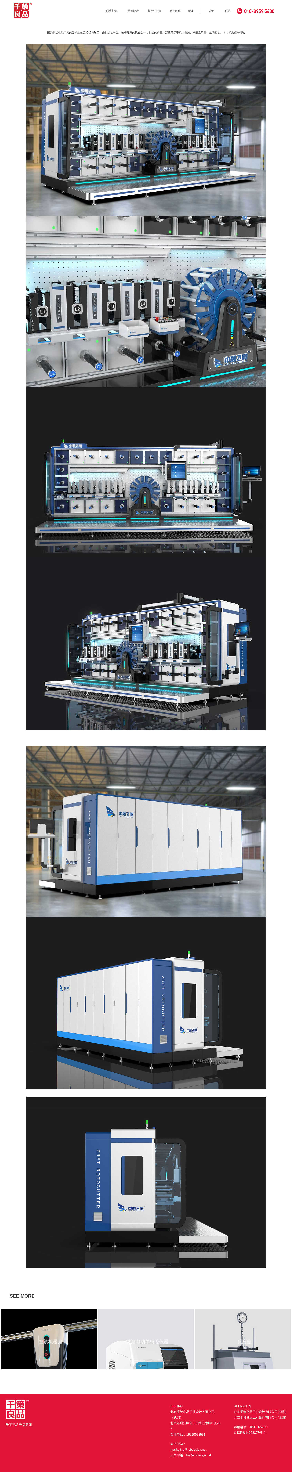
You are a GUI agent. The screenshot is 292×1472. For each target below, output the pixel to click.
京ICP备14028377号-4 (249, 1432)
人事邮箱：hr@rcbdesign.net (190, 1455)
